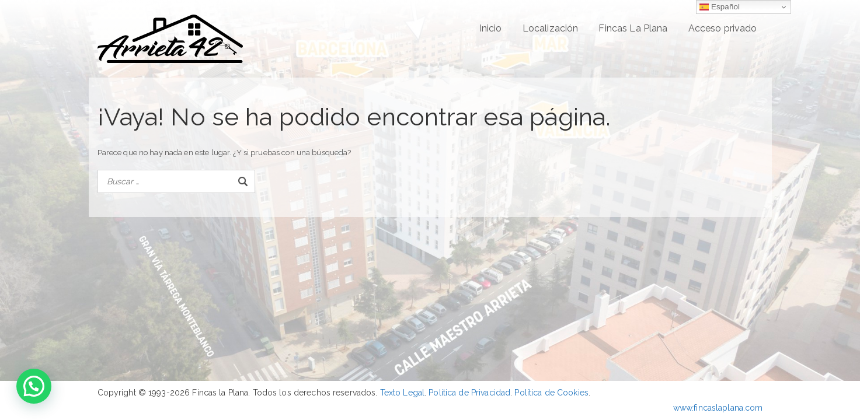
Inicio (490, 28)
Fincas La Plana (632, 28)
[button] (33, 386)
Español (719, 7)
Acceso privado (722, 28)
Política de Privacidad (469, 392)
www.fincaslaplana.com (718, 407)
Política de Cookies (551, 392)
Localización (551, 28)
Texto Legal (402, 392)
